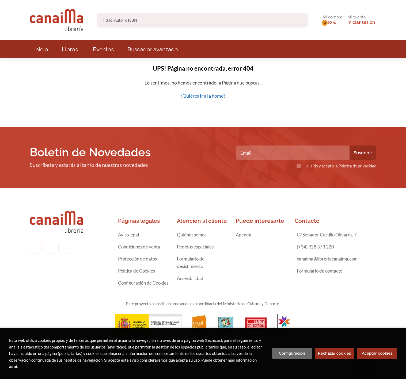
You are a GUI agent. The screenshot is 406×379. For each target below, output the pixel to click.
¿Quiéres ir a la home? (203, 96)
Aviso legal (128, 235)
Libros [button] (70, 49)
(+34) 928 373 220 (315, 247)
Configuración (292, 353)
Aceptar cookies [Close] (377, 353)
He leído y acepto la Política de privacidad (339, 165)
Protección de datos (137, 259)
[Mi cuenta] (361, 20)
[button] (332, 20)
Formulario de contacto (319, 271)
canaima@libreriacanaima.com (327, 259)
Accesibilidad (190, 278)
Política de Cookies (136, 271)
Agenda (243, 235)
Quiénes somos (191, 235)
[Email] (293, 153)
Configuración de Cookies (143, 283)
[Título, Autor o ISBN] (193, 20)
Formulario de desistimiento (190, 262)
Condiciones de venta (139, 247)
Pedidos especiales (195, 247)
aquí (13, 366)
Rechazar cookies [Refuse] (334, 353)
